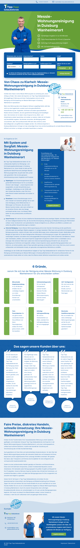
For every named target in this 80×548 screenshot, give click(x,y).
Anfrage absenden (65, 73)
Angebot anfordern (53, 205)
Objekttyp (10, 63)
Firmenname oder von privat (14, 56)
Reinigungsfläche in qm (30, 63)
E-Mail (59, 56)
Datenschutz (71, 543)
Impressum (64, 543)
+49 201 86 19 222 (12, 523)
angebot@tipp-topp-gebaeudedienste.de (64, 1)
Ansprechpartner (28, 56)
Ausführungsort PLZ (46, 63)
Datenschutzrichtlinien (38, 74)
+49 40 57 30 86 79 (43, 1)
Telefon (42, 56)
